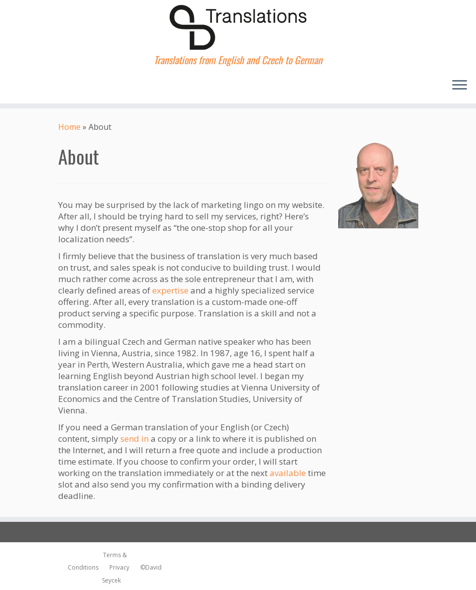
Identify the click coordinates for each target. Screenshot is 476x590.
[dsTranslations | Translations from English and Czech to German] (238, 27)
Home (69, 126)
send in (134, 438)
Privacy (117, 567)
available (288, 473)
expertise (170, 290)
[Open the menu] (459, 85)
